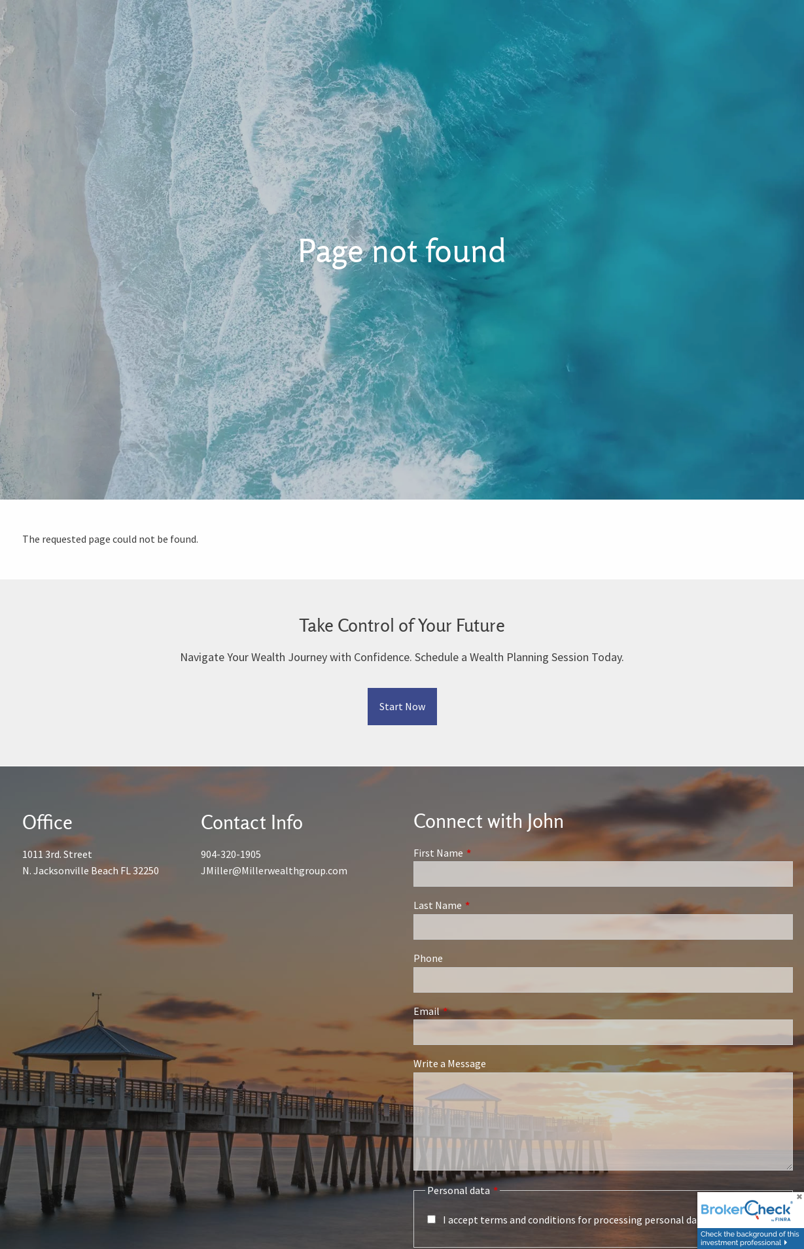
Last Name (484, 905)
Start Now (402, 706)
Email (473, 1011)
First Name (485, 852)
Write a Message (449, 1063)
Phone (428, 958)
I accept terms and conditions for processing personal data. (575, 1220)
